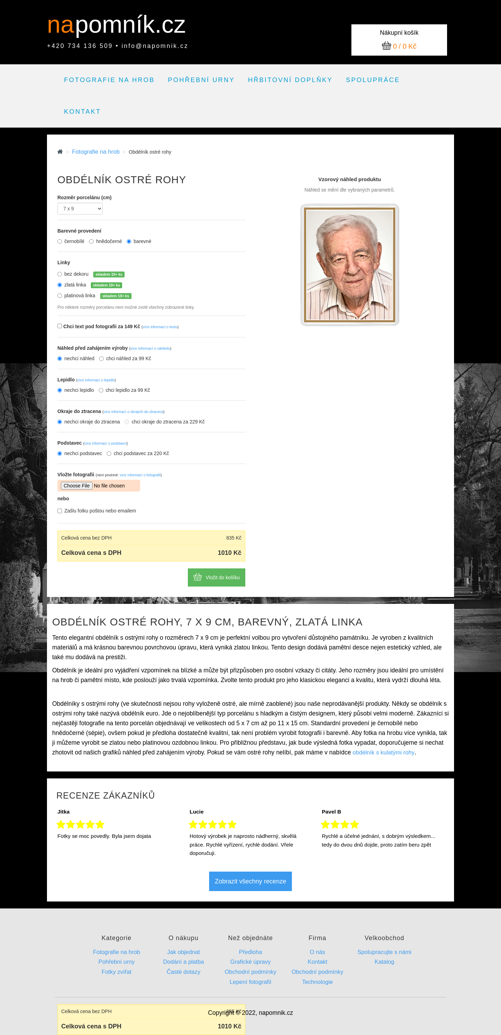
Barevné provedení (79, 231)
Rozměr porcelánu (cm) (84, 197)
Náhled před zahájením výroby (114, 348)
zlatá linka (93, 285)
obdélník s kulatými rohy (383, 752)
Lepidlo (86, 379)
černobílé (71, 241)
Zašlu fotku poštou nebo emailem (96, 511)
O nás (317, 952)
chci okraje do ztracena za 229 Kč (165, 421)
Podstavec (92, 443)
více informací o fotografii (140, 475)
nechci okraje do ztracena (88, 421)
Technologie (317, 982)
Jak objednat (183, 952)
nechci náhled (75, 358)
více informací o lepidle (95, 380)
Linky (63, 262)
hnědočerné (105, 241)
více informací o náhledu (150, 348)
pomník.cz (130, 24)
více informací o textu (160, 327)
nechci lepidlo (75, 390)
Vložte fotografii (109, 474)
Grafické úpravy (250, 962)
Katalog (384, 962)
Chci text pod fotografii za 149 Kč (121, 326)
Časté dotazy (183, 972)
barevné (139, 241)
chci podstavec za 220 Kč (138, 453)
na (64, 24)
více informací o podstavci (105, 443)
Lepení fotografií (250, 982)
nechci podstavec (79, 453)
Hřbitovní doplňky (290, 79)
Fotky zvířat (117, 972)
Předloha (250, 952)
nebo (63, 498)
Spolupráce (373, 79)
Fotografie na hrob (109, 79)
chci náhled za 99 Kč (125, 358)
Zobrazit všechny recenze (250, 881)
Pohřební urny (201, 79)
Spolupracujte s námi (384, 952)
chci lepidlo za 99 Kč (124, 390)
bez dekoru (94, 274)
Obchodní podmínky (251, 972)
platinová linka (98, 296)
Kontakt (82, 111)
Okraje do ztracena (111, 411)
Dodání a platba (183, 962)
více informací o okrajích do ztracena (134, 412)
